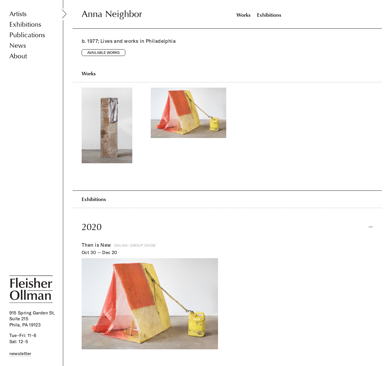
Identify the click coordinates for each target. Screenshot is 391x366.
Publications (27, 35)
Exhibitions (25, 24)
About (18, 56)
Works (243, 15)
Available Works (103, 52)
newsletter (20, 353)
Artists (18, 14)
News (17, 45)
